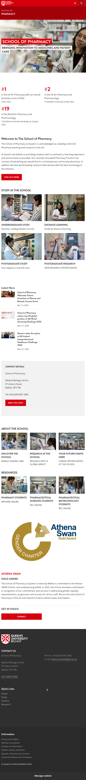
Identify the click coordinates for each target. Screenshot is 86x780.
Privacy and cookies (10, 739)
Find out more (11, 177)
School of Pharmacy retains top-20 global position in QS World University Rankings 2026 (29, 317)
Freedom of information (11, 746)
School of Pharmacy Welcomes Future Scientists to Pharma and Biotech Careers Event (28, 297)
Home (4, 693)
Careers (5, 700)
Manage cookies (43, 775)
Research (6, 704)
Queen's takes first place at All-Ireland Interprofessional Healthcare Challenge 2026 (28, 339)
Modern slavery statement (13, 750)
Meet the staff (15, 403)
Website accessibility (10, 743)
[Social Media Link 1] (47, 690)
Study (4, 697)
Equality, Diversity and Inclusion (15, 753)
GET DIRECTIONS (9, 676)
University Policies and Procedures (16, 757)
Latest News (8, 288)
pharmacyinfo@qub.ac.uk (64, 659)
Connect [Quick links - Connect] (21, 616)
